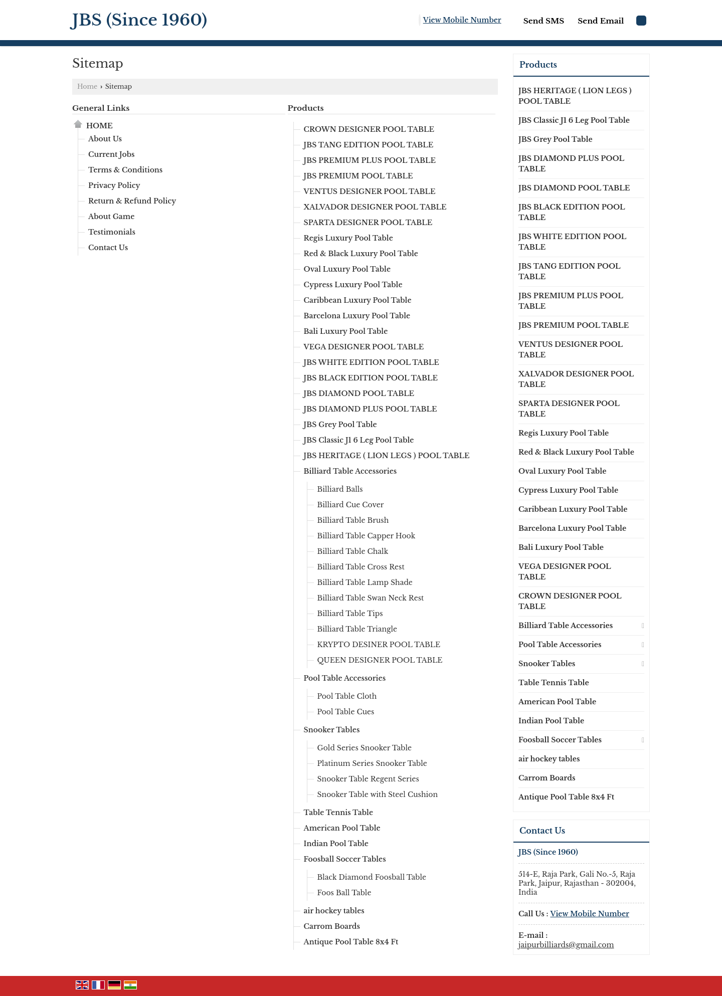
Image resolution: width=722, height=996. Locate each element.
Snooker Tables (332, 729)
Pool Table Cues (346, 711)
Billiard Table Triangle (357, 629)
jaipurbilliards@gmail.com (566, 944)
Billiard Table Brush (353, 520)
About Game (111, 216)
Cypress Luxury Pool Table (353, 284)
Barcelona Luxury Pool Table (357, 315)
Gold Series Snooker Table (364, 747)
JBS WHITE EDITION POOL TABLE (371, 362)
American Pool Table (342, 828)
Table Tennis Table (339, 812)
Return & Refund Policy (132, 201)
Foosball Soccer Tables (345, 859)
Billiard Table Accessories (350, 471)
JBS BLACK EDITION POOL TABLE (371, 377)
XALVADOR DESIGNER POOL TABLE (375, 207)
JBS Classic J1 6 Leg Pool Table (359, 440)
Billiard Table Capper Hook (366, 535)
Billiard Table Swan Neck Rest (370, 598)
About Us (105, 138)
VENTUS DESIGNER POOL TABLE (370, 191)
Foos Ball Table (344, 892)
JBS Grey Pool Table (340, 424)
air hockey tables (334, 910)
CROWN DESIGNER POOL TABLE (369, 129)
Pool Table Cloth (347, 696)
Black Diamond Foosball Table (372, 877)
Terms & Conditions (125, 169)
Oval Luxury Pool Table (347, 269)
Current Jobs (111, 154)
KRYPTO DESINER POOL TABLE (379, 644)
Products (306, 108)
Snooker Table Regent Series (368, 778)
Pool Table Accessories (345, 678)
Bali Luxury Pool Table (346, 331)
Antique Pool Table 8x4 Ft (351, 941)
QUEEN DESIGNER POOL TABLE (380, 660)
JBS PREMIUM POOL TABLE (358, 175)
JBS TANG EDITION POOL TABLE (369, 144)
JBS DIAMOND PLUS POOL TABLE (370, 409)
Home (87, 86)
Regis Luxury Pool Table (348, 238)
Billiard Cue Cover (350, 504)
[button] (462, 20)
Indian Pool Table (336, 843)
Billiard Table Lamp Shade (365, 582)
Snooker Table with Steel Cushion (377, 794)
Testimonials (111, 232)
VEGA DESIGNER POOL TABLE (364, 346)
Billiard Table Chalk (353, 551)
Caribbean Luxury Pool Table (358, 300)
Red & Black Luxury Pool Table (361, 253)
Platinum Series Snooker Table (372, 763)
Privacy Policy (114, 185)
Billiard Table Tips (350, 613)
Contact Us (108, 247)
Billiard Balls (340, 489)
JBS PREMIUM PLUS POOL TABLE (370, 160)
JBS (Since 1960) (139, 20)
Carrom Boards (332, 926)
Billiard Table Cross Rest (361, 566)
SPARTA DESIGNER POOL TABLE (368, 222)
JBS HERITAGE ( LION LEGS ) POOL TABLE (387, 455)
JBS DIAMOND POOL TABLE (359, 393)
